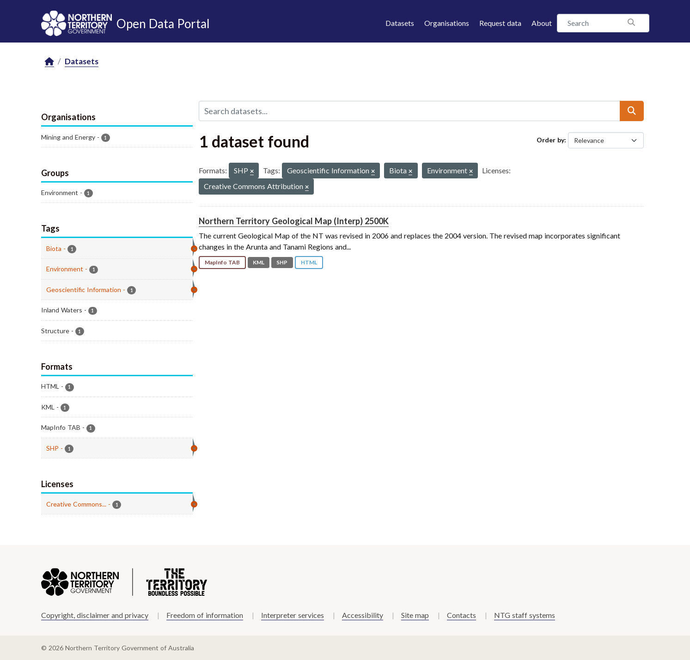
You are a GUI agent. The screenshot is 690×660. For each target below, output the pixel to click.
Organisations (446, 22)
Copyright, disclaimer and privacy (94, 615)
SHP (281, 262)
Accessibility (362, 615)
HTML (309, 262)
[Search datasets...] (409, 111)
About (541, 22)
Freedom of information (204, 615)
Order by (550, 140)
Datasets (399, 22)
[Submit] (632, 111)
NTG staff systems (524, 615)
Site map (415, 615)
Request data (500, 22)
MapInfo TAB (222, 262)
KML (258, 262)
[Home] (49, 61)
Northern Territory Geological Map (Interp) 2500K (294, 221)
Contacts (461, 615)
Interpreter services (292, 615)
